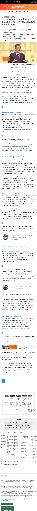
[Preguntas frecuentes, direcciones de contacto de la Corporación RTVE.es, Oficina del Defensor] (28, 462)
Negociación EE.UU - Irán (12, 428)
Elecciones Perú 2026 (25, 428)
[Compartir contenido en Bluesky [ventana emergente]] (18, 71)
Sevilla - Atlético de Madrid (11, 422)
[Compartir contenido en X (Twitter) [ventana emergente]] (15, 71)
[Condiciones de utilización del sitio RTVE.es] (1, 462)
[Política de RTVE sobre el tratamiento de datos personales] (5, 463)
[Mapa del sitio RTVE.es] (25, 462)
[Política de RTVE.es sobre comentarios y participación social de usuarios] (34, 462)
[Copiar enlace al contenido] (24, 71)
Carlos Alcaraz (28, 425)
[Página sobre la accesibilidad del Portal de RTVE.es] (20, 462)
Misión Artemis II (9, 425)
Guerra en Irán (19, 425)
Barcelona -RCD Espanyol (26, 422)
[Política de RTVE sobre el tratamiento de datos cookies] (10, 463)
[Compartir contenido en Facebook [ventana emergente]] (12, 71)
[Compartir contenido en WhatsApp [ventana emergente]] (21, 71)
